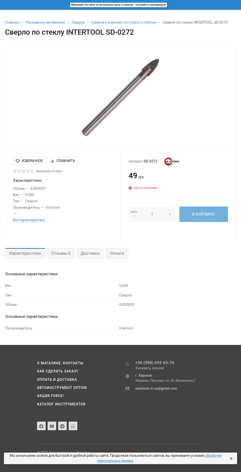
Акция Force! (50, 396)
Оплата (117, 253)
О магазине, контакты (60, 363)
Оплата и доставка (57, 380)
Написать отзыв (49, 171)
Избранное (29, 161)
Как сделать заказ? (57, 371)
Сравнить (63, 161)
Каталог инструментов (61, 404)
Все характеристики (29, 220)
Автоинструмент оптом (62, 388)
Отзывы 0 (60, 253)
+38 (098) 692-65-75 (154, 362)
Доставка (90, 253)
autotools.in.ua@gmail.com (156, 388)
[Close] (231, 458)
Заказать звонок (149, 368)
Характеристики (25, 253)
